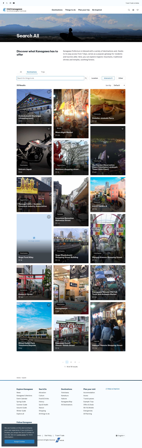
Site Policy (48, 435)
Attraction (42, 392)
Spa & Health (43, 405)
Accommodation (89, 392)
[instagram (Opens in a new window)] (10, 3)
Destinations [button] (57, 10)
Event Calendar (22, 399)
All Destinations (66, 405)
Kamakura (64, 396)
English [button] (119, 436)
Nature (41, 408)
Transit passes (88, 399)
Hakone (64, 399)
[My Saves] (137, 10)
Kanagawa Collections (24, 396)
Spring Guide (21, 402)
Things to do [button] (70, 10)
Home (18, 378)
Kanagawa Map (66, 402)
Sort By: (108, 85)
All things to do (44, 414)
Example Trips (88, 402)
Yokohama (65, 392)
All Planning (87, 414)
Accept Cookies (19, 442)
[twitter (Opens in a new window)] (7, 3)
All (21, 72)
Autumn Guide (22, 408)
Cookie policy (21, 435)
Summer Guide (22, 405)
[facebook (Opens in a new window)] (3, 3)
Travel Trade (59, 435)
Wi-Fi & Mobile (88, 408)
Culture (41, 396)
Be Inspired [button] (97, 10)
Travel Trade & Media (132, 3)
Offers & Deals (88, 405)
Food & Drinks (44, 399)
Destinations (32, 72)
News (19, 392)
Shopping (42, 411)
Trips (43, 72)
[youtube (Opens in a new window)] (14, 3)
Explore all (20, 414)
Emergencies (88, 411)
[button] (133, 10)
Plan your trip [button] (84, 10)
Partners (38, 435)
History (41, 402)
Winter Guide (21, 411)
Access (85, 396)
